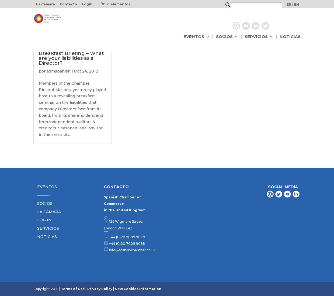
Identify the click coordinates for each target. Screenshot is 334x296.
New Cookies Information (138, 289)
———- (43, 195)
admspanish (59, 71)
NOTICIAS (290, 37)
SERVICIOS (256, 37)
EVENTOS (193, 37)
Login (87, 4)
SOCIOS (224, 37)
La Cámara (45, 4)
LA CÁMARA (49, 211)
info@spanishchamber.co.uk (131, 250)
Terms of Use (73, 289)
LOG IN (44, 220)
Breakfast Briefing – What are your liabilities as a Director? (71, 58)
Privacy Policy (99, 289)
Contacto (68, 4)
